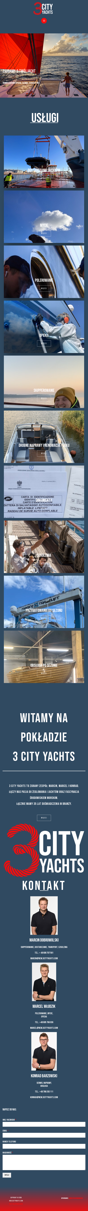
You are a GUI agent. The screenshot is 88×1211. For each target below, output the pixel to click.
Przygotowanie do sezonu (44, 610)
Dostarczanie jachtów (44, 170)
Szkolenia (44, 555)
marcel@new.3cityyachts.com (44, 1027)
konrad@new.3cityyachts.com (44, 1097)
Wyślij (7, 1175)
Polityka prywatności (16, 1204)
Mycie (44, 225)
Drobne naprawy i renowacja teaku (44, 445)
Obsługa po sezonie (44, 665)
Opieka (44, 335)
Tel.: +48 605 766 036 (44, 1022)
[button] (44, 178)
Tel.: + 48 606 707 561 (44, 952)
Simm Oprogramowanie (75, 1198)
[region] (44, 65)
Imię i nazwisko (9, 1120)
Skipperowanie (44, 390)
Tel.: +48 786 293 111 (44, 1091)
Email (6, 1130)
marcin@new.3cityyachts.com (44, 958)
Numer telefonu (9, 1141)
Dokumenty (44, 500)
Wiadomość (8, 1152)
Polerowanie (44, 280)
